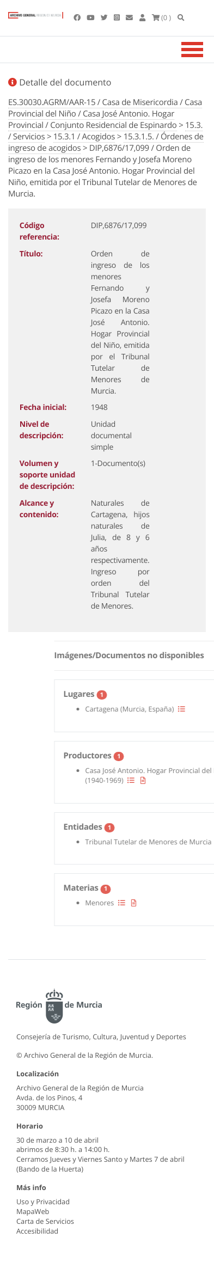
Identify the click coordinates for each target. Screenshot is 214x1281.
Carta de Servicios (45, 1221)
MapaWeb (32, 1211)
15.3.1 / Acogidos (84, 136)
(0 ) (162, 17)
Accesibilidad (37, 1231)
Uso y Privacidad (43, 1201)
